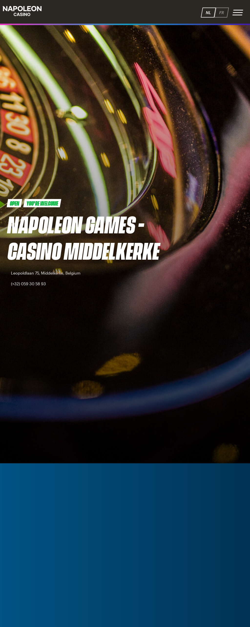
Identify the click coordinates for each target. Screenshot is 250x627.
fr (221, 12)
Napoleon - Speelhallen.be (22, 11)
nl (208, 12)
